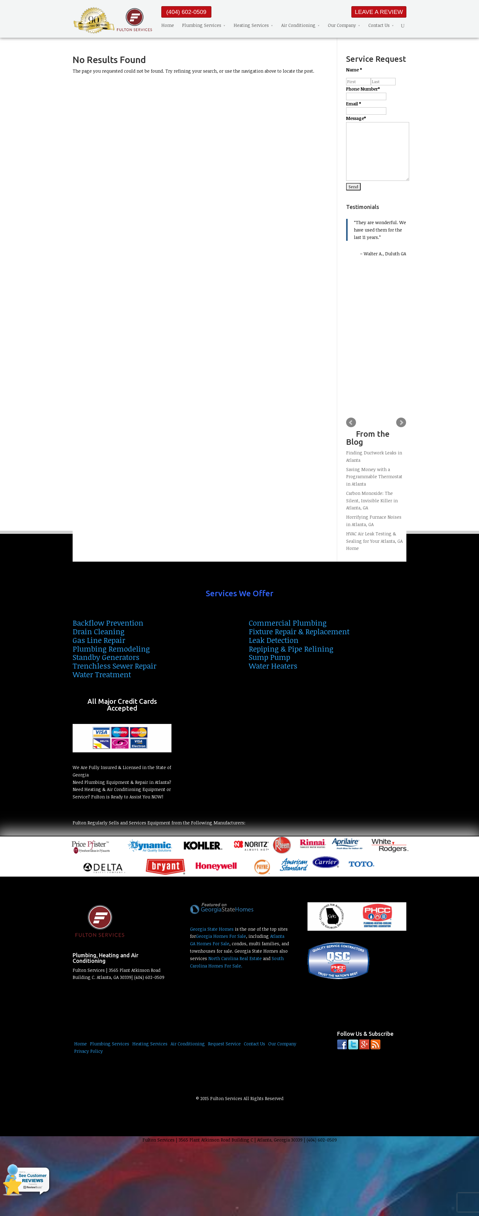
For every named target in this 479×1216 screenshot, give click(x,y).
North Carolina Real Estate (235, 958)
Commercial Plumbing (288, 623)
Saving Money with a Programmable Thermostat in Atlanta (374, 476)
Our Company (342, 25)
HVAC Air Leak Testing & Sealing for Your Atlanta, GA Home (374, 541)
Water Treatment (102, 674)
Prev (351, 422)
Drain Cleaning (99, 631)
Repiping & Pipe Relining (291, 649)
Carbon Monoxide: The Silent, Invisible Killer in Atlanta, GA (372, 500)
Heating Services (251, 25)
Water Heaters (273, 666)
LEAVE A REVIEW (379, 12)
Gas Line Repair (99, 640)
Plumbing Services (201, 25)
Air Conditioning (298, 25)
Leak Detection (274, 640)
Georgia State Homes (212, 929)
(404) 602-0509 (186, 12)
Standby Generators (106, 657)
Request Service (224, 1044)
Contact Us (379, 25)
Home (167, 25)
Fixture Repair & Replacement (299, 631)
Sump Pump (269, 657)
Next (401, 422)
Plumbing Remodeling (111, 649)
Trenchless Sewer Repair (114, 666)
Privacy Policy (88, 1051)
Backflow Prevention (108, 623)
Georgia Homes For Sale (221, 936)
